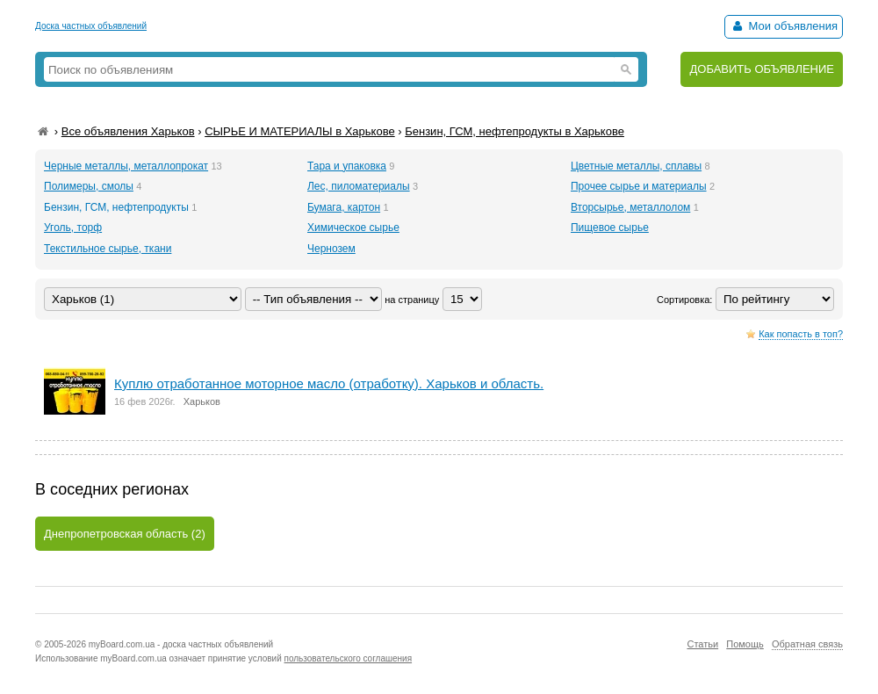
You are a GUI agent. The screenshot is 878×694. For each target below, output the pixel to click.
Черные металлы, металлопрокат (126, 166)
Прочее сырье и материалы (639, 186)
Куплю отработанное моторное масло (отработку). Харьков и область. (328, 383)
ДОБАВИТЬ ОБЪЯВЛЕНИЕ (761, 69)
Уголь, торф (73, 227)
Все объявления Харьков (128, 131)
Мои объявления (784, 26)
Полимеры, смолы (88, 186)
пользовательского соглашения (348, 658)
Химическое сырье (353, 227)
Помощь (745, 644)
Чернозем (331, 248)
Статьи (702, 644)
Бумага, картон (343, 207)
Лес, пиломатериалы (358, 186)
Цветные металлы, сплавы (636, 166)
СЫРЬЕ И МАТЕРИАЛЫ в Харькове (300, 131)
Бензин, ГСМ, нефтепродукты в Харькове (514, 131)
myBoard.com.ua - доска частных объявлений (181, 644)
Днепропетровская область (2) (124, 533)
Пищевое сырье (610, 227)
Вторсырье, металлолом (630, 207)
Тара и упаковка (346, 166)
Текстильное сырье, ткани (107, 248)
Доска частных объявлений (91, 26)
